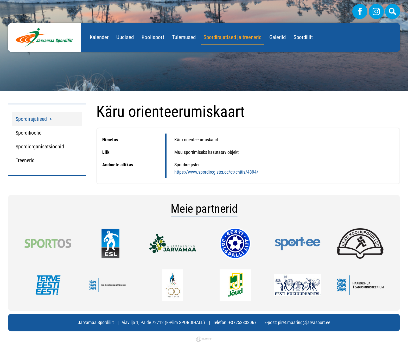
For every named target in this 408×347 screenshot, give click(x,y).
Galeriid (277, 37)
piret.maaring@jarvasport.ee (304, 322)
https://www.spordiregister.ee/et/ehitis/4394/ (216, 172)
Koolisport (153, 37)
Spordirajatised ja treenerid (232, 37)
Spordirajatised (31, 119)
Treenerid (25, 160)
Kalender (99, 37)
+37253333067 (242, 322)
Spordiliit (303, 37)
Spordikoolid (29, 133)
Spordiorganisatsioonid (40, 146)
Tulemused (184, 37)
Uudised (125, 37)
